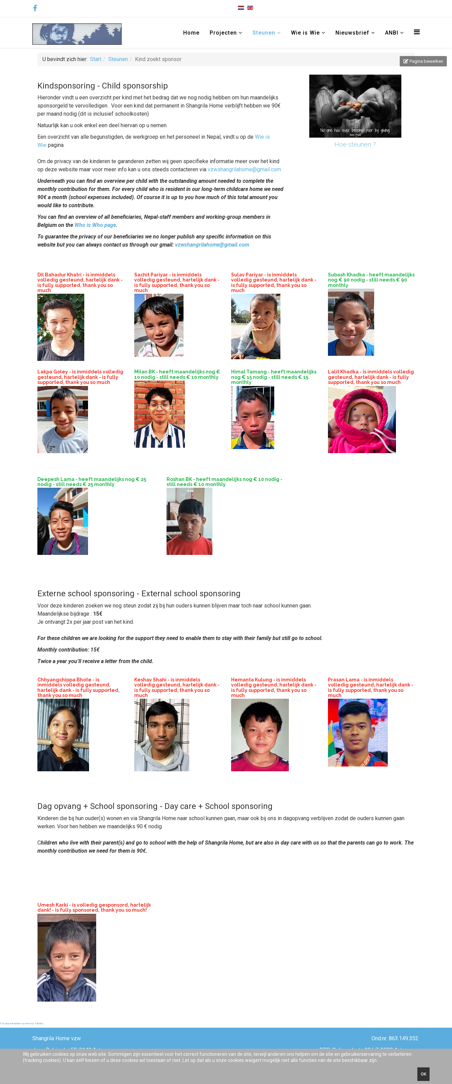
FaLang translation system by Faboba (21, 1023)
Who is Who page (95, 225)
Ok (423, 1074)
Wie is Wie (305, 33)
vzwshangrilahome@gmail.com (244, 169)
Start (95, 59)
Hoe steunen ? (355, 144)
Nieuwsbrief (352, 33)
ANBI (392, 33)
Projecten (223, 33)
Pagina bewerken (423, 61)
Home (191, 33)
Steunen (264, 33)
